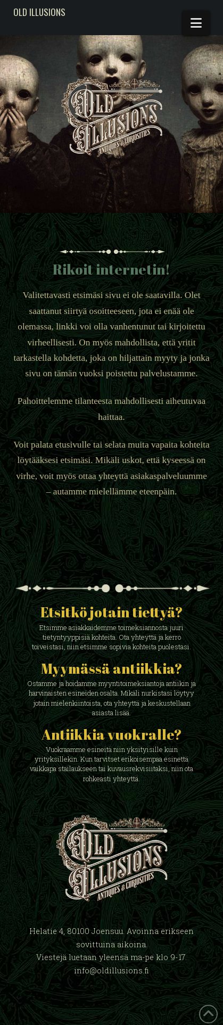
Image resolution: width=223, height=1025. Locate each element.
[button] (196, 23)
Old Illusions (39, 11)
